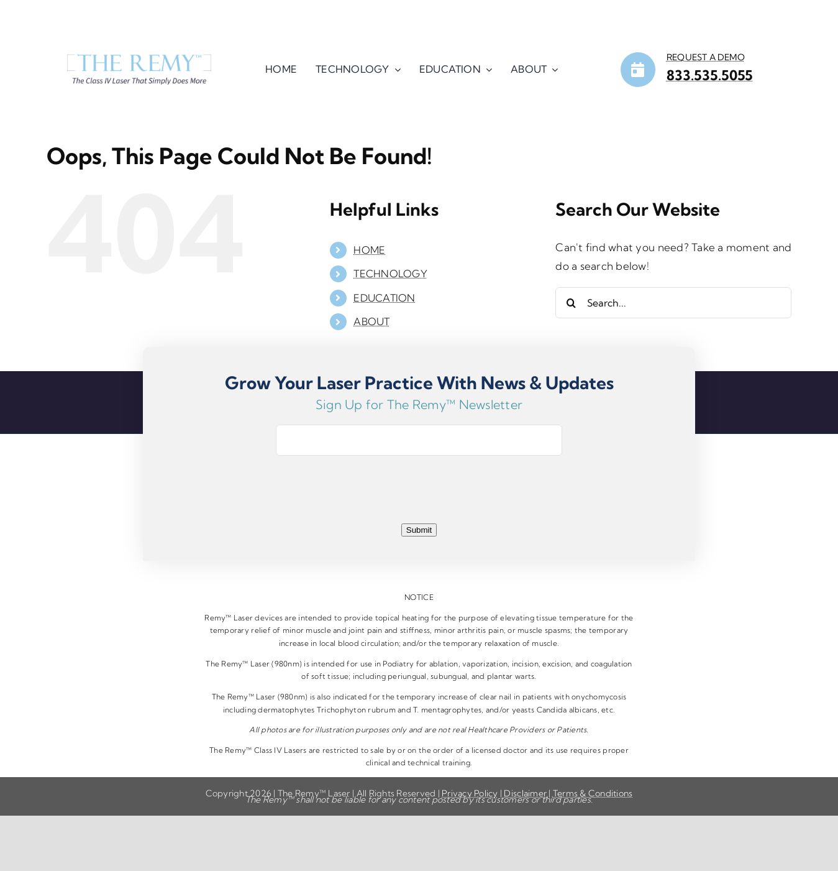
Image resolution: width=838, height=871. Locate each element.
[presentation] (419, 495)
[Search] (570, 302)
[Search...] (673, 302)
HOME (369, 250)
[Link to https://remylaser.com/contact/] (638, 69)
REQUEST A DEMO (706, 57)
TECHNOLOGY (390, 273)
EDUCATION (384, 298)
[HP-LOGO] (139, 59)
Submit (419, 530)
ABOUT (371, 321)
